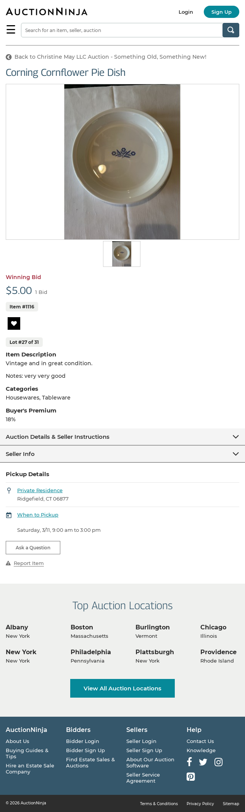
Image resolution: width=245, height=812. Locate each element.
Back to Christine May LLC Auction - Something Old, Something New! (106, 56)
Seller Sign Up (144, 750)
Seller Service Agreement (143, 778)
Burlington (152, 627)
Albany (17, 627)
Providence (218, 652)
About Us (17, 741)
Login (186, 12)
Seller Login (141, 741)
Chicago (213, 627)
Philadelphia (91, 652)
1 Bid (41, 292)
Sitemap (231, 803)
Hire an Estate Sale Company (30, 768)
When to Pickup (37, 515)
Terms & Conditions (159, 803)
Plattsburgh (154, 652)
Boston (82, 627)
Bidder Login (82, 741)
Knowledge (201, 750)
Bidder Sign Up (85, 750)
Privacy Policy (200, 803)
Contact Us (200, 741)
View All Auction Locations (122, 688)
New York (21, 652)
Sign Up (221, 12)
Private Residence (40, 490)
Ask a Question (33, 547)
